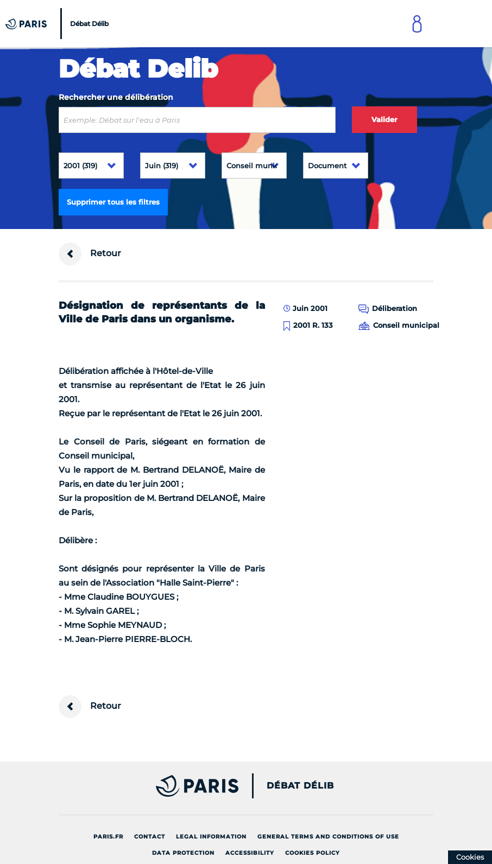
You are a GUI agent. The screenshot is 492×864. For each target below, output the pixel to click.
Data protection (183, 852)
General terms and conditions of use (328, 836)
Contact (149, 836)
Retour (90, 254)
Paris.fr (108, 836)
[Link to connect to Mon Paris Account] (417, 24)
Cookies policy (312, 852)
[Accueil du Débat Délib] (58, 23)
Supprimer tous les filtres (113, 202)
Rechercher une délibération (116, 97)
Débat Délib (300, 786)
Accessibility (249, 852)
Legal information (211, 836)
